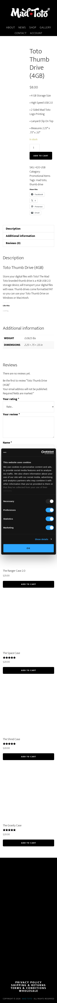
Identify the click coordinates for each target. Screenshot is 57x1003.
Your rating (11, 399)
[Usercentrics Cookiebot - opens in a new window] (41, 452)
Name (7, 443)
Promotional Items (40, 176)
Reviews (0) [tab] (13, 243)
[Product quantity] (35, 148)
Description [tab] (13, 228)
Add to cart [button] (28, 584)
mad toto (41, 180)
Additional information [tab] (20, 236)
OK (28, 548)
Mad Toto (27, 998)
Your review (11, 414)
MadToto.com (28, 13)
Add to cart (40, 155)
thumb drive (36, 184)
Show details (41, 539)
